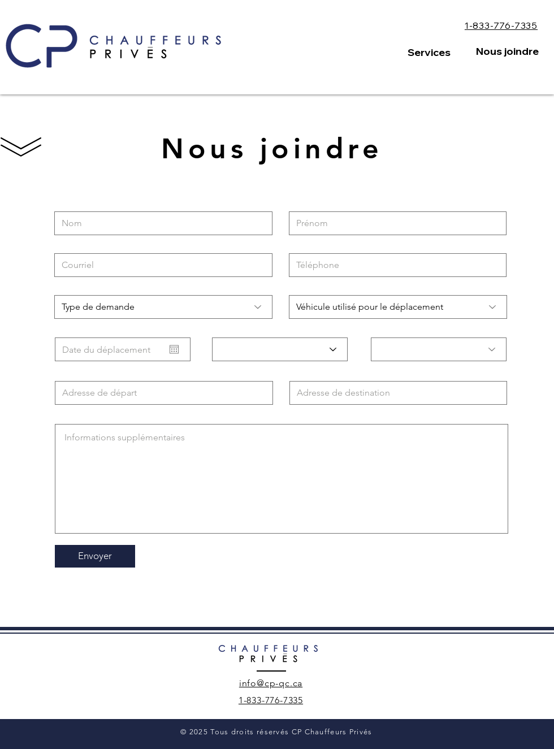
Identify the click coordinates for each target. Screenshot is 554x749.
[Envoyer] (95, 556)
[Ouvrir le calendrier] (174, 349)
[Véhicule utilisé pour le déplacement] (398, 307)
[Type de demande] (163, 307)
